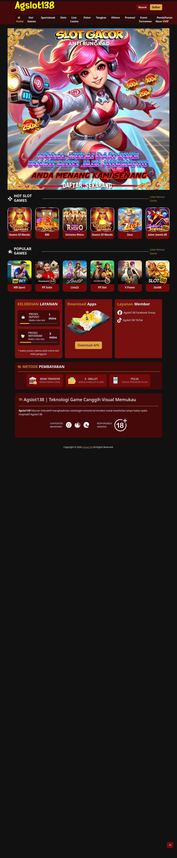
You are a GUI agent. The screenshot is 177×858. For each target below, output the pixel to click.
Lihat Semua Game (157, 198)
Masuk (142, 7)
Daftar (156, 7)
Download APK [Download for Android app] (88, 345)
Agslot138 (87, 447)
